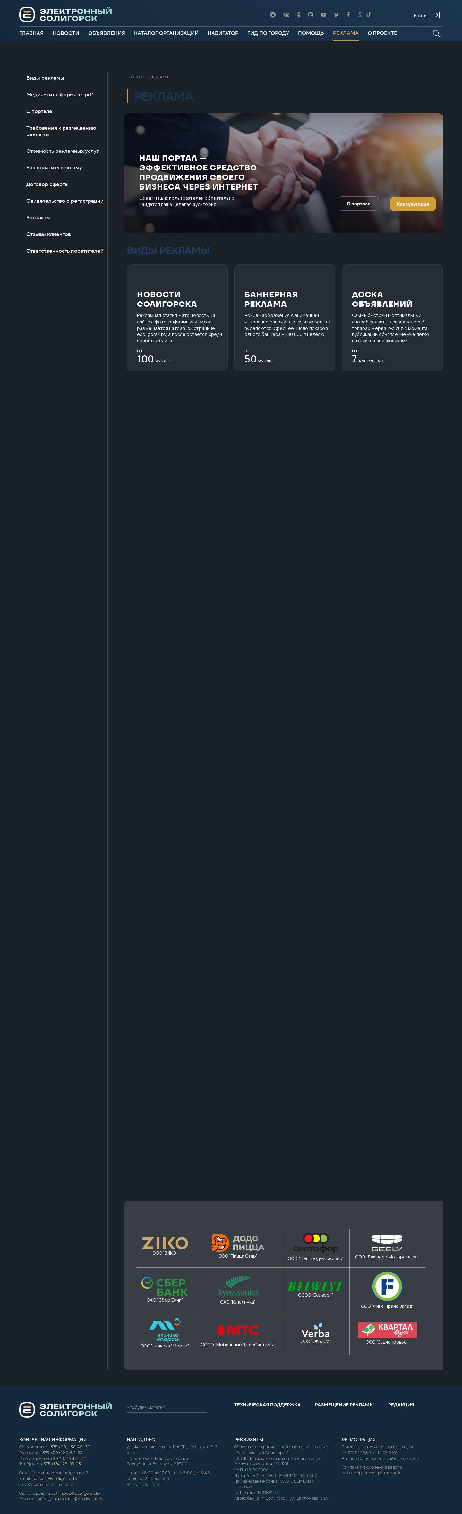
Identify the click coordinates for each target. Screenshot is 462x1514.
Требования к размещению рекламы (61, 131)
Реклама (346, 33)
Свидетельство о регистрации (65, 201)
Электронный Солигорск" (314, 1449)
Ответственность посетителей (65, 251)
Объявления (106, 33)
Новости (66, 33)
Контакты (38, 218)
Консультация (413, 204)
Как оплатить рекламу (54, 168)
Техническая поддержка (267, 1304)
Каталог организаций (166, 33)
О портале (39, 111)
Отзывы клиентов (48, 234)
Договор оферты (47, 184)
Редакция (401, 1304)
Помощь (311, 33)
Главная (31, 33)
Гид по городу (268, 33)
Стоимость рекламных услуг (62, 151)
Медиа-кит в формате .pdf (59, 95)
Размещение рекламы (344, 1304)
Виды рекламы (45, 78)
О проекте (382, 33)
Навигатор (223, 33)
